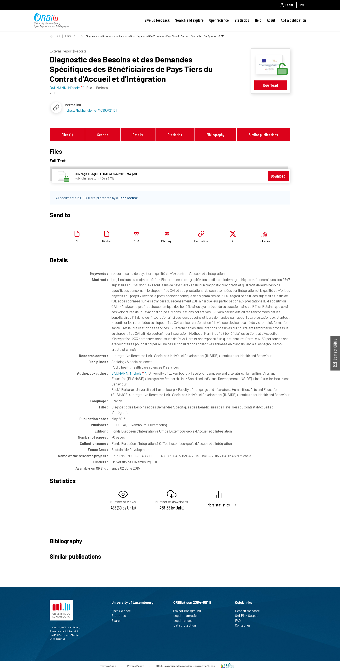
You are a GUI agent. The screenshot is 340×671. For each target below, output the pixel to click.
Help (258, 20)
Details (137, 134)
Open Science (219, 20)
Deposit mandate (249, 611)
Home (68, 35)
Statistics (241, 20)
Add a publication (293, 20)
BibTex (107, 241)
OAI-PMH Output (248, 615)
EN (302, 5)
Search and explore (189, 20)
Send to (102, 134)
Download (270, 85)
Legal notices (184, 620)
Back (58, 35)
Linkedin (264, 241)
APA (136, 241)
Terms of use (108, 665)
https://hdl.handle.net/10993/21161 (91, 110)
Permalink (201, 241)
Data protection (186, 625)
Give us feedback (157, 20)
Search (118, 620)
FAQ (239, 620)
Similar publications (263, 134)
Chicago (167, 241)
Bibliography (215, 134)
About (271, 20)
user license (128, 198)
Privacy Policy (135, 665)
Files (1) (67, 134)
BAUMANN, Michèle (128, 373)
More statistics (219, 504)
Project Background (188, 611)
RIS (77, 241)
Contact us (244, 625)
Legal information (187, 615)
